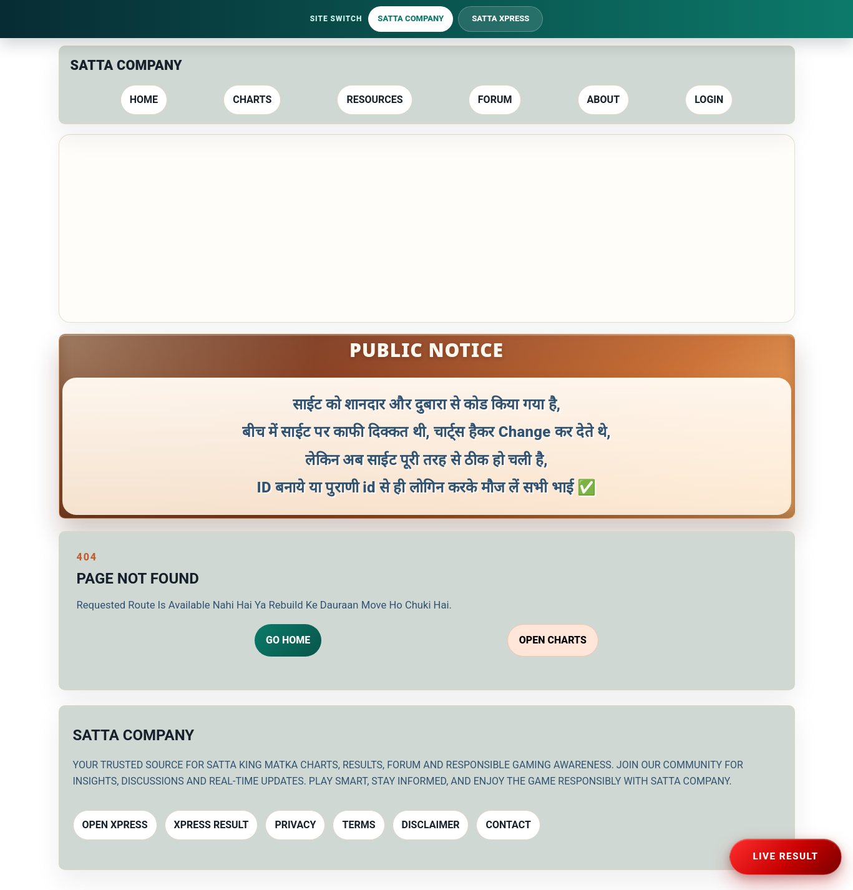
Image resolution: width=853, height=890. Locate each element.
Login (709, 99)
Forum (495, 99)
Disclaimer (431, 825)
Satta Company (411, 18)
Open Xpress (115, 825)
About (603, 99)
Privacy (295, 825)
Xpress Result (211, 825)
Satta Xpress (500, 18)
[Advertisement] (427, 228)
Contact (507, 825)
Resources (374, 99)
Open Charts (553, 640)
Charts (252, 99)
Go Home (288, 640)
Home (144, 99)
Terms (358, 825)
